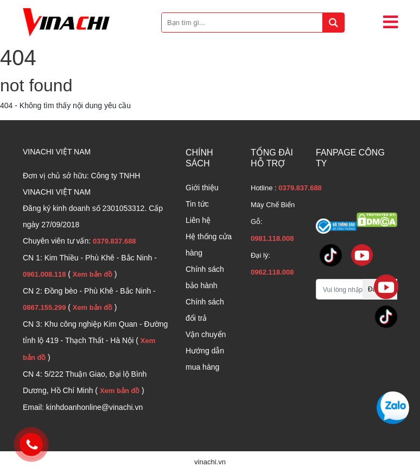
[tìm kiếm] (333, 22)
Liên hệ (198, 220)
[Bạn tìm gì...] (253, 22)
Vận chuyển (206, 334)
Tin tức (197, 204)
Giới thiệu (202, 187)
